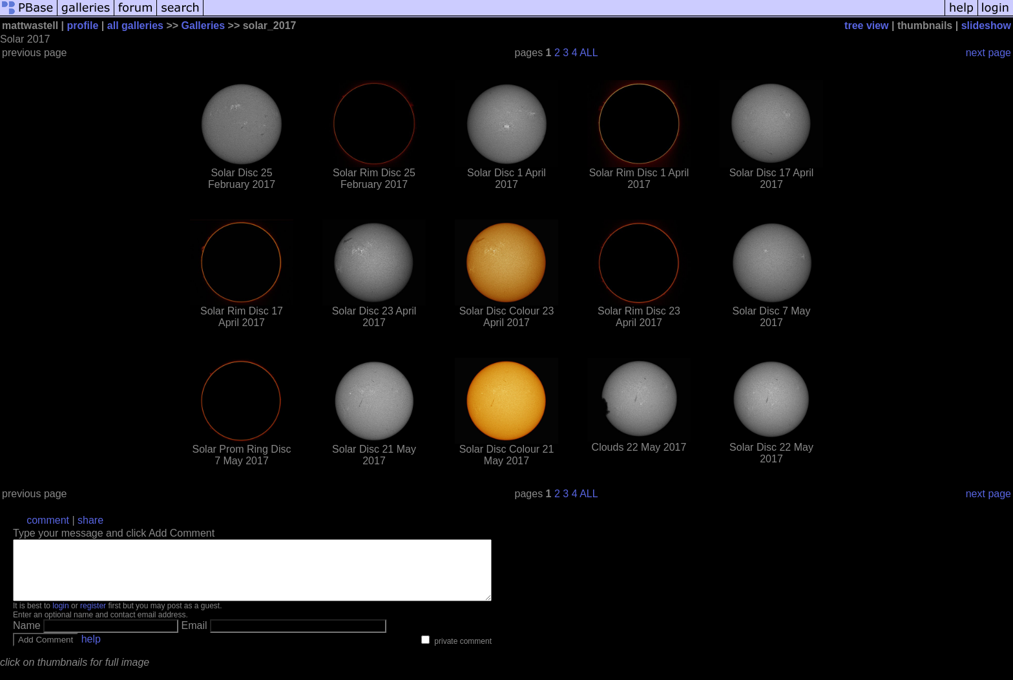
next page (988, 52)
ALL (589, 52)
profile (83, 25)
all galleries (135, 25)
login (60, 617)
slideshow (986, 25)
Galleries (203, 25)
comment (47, 520)
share (90, 520)
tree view (866, 25)
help (91, 650)
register (93, 617)
